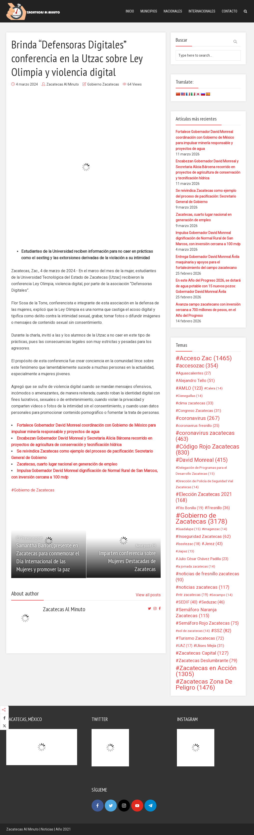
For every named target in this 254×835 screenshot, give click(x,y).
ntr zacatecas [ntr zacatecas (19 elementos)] (193, 595)
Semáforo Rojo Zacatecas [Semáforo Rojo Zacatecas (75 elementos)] (209, 623)
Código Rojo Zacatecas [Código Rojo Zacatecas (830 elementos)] (207, 450)
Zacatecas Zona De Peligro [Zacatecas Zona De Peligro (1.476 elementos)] (204, 685)
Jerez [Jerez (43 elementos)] (213, 543)
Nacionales (173, 11)
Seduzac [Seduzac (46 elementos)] (213, 602)
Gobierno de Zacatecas (34, 490)
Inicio (130, 11)
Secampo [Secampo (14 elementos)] (222, 595)
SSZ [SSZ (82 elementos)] (222, 630)
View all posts (148, 595)
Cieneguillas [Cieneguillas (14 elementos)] (190, 396)
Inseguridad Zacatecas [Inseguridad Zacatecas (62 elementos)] (204, 536)
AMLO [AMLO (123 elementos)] (191, 388)
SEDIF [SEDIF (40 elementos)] (187, 602)
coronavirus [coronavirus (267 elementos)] (199, 418)
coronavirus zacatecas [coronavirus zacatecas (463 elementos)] (205, 436)
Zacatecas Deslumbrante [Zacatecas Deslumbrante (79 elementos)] (208, 660)
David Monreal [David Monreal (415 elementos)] (203, 460)
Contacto (229, 11)
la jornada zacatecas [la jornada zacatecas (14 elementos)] (196, 566)
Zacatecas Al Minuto (62, 84)
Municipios (148, 11)
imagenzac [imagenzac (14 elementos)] (215, 529)
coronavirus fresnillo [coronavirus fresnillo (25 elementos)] (198, 425)
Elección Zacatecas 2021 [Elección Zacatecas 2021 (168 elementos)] (204, 497)
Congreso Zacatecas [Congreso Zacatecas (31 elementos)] (199, 410)
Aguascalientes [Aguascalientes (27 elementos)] (194, 373)
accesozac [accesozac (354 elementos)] (198, 366)
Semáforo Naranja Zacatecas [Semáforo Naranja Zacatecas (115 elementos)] (196, 612)
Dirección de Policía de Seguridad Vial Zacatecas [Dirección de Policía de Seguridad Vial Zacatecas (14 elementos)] (204, 484)
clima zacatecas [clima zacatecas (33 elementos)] (195, 403)
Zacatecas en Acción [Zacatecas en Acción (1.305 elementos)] (206, 671)
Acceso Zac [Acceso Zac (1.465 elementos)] (206, 358)
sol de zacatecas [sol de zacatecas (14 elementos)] (194, 631)
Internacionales (202, 11)
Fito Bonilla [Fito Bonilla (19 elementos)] (190, 508)
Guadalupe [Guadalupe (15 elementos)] (189, 529)
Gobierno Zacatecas (103, 84)
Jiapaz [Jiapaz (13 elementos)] (186, 551)
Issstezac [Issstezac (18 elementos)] (189, 544)
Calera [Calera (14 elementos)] (214, 388)
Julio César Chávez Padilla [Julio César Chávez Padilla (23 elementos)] (203, 559)
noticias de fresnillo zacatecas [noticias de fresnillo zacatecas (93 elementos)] (207, 576)
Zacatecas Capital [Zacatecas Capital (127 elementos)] (204, 653)
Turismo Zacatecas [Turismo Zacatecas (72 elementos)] (201, 638)
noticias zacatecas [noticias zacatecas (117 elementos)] (204, 587)
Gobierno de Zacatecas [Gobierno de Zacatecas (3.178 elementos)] (201, 518)
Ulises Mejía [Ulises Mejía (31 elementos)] (210, 645)
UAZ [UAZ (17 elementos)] (185, 646)
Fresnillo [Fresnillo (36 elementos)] (218, 507)
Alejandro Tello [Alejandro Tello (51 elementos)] (196, 380)
